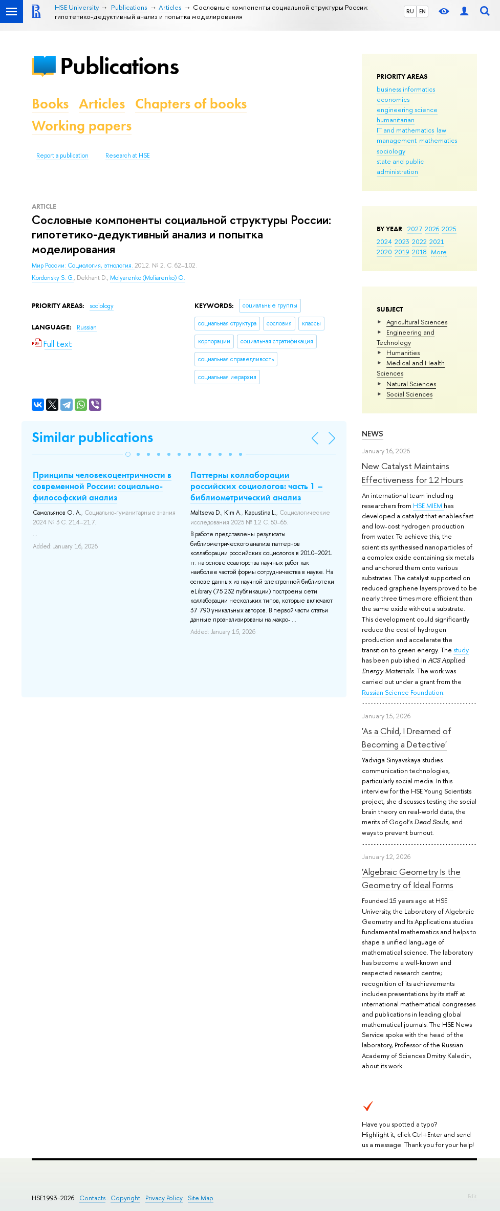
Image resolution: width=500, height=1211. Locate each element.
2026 (432, 228)
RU (410, 11)
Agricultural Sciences (416, 321)
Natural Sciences (411, 383)
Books (50, 104)
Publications (119, 65)
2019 (402, 251)
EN (422, 11)
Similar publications (92, 437)
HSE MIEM (428, 505)
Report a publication (62, 155)
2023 (402, 241)
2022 (419, 241)
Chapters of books (191, 104)
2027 (414, 228)
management (397, 140)
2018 (419, 251)
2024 (384, 241)
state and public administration (400, 166)
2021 (436, 241)
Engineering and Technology (405, 337)
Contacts (92, 1198)
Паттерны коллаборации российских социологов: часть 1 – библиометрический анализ (256, 486)
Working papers (82, 126)
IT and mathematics (405, 130)
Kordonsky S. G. (53, 278)
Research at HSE (127, 155)
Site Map (200, 1198)
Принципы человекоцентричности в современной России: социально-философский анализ (102, 486)
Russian (87, 327)
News (372, 433)
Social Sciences (409, 394)
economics (393, 99)
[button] (128, 454)
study (461, 649)
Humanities (403, 352)
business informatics (406, 89)
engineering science (407, 109)
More (439, 251)
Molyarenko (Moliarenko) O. (147, 278)
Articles (102, 104)
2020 (384, 251)
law (441, 130)
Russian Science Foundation (402, 692)
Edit (472, 1196)
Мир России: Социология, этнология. (83, 265)
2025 (449, 228)
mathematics (438, 140)
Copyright (125, 1198)
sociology (391, 151)
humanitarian (396, 119)
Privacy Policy (164, 1198)
